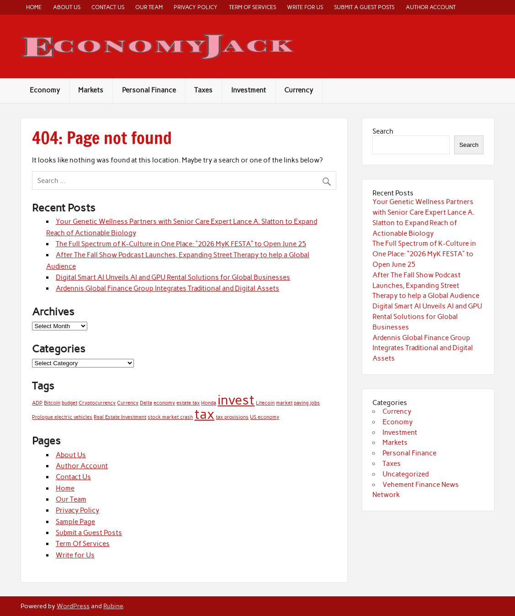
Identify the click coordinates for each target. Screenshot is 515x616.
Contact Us (107, 7)
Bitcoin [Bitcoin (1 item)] (52, 403)
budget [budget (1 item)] (69, 403)
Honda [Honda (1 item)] (208, 403)
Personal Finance (149, 90)
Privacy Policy (196, 7)
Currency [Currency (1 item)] (127, 403)
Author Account (431, 7)
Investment (248, 90)
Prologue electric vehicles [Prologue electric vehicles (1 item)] (62, 417)
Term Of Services (252, 7)
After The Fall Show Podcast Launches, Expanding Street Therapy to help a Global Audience (425, 285)
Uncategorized (405, 474)
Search (382, 131)
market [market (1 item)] (284, 403)
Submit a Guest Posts (364, 7)
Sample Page (75, 522)
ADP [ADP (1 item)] (37, 403)
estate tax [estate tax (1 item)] (188, 403)
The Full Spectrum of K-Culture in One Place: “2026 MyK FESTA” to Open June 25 (181, 244)
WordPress (73, 606)
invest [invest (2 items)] (236, 400)
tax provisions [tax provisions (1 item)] (232, 417)
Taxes (203, 90)
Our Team (149, 7)
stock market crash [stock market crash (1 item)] (170, 417)
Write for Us (305, 7)
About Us (66, 7)
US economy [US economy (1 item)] (264, 417)
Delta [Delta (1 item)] (146, 403)
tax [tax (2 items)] (204, 414)
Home (34, 7)
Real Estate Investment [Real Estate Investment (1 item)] (120, 417)
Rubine (113, 606)
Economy (45, 90)
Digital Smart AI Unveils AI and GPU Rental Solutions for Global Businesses (173, 277)
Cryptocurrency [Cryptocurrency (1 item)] (97, 403)
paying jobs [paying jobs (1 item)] (307, 403)
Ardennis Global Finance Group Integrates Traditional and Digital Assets (167, 288)
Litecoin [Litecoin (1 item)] (265, 403)
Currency (298, 90)
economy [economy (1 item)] (164, 403)
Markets (90, 90)
